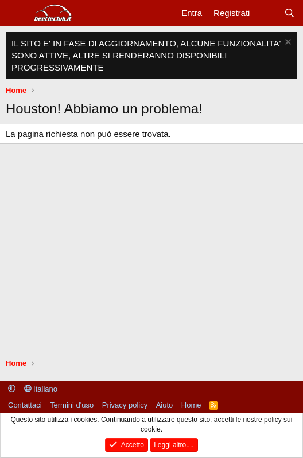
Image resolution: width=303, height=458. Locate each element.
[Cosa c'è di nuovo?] (266, 13)
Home (191, 405)
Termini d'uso (72, 405)
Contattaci (25, 405)
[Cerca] (289, 13)
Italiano (41, 389)
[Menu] (15, 13)
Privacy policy (124, 405)
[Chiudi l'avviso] (287, 43)
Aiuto (164, 405)
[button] (12, 388)
